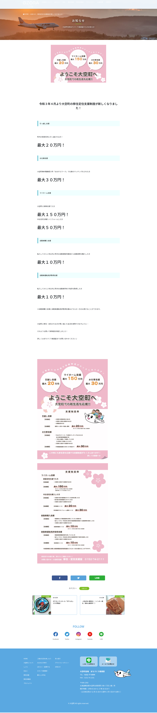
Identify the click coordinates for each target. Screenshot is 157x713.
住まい (26, 671)
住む (64, 2)
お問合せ (108, 2)
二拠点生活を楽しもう (44, 659)
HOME (26, 659)
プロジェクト (90, 2)
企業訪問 (100, 2)
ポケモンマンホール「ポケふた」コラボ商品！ (63, 602)
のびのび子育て (42, 663)
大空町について (47, 2)
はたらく (57, 2)
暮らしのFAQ (41, 675)
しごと (26, 667)
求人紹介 (58, 659)
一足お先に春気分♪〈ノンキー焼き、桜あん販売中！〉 (92, 602)
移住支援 (71, 2)
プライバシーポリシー (62, 663)
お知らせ (84, 588)
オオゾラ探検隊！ (42, 671)
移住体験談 (80, 2)
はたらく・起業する (43, 667)
